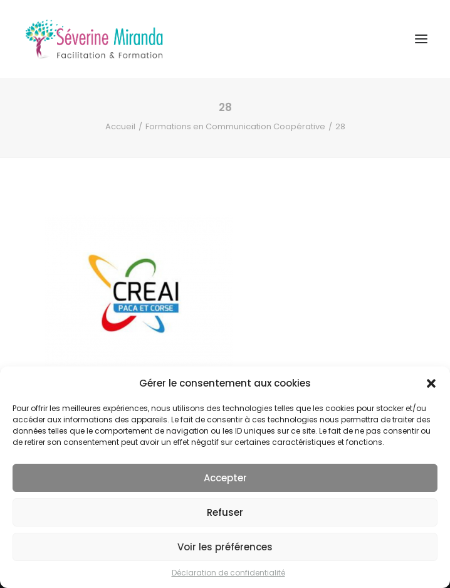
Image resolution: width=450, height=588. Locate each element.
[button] (431, 383)
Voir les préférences (225, 546)
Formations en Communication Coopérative (235, 126)
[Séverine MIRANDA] (94, 39)
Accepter (225, 477)
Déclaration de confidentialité (228, 572)
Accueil (120, 126)
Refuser (225, 512)
